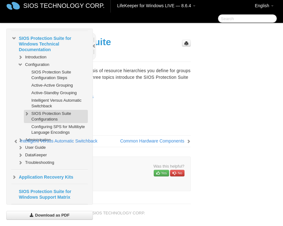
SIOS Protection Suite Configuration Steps (51, 75)
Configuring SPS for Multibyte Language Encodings (58, 129)
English (264, 5)
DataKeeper (32, 155)
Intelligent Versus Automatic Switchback (56, 103)
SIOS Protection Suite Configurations (47, 115)
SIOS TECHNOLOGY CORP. (63, 5)
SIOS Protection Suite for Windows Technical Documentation (41, 43)
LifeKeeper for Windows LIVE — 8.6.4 (156, 5)
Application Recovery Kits (42, 177)
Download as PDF (49, 215)
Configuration (33, 64)
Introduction (32, 57)
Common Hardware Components (152, 140)
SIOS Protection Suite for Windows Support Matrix (45, 194)
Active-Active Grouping (52, 85)
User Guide (32, 147)
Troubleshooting (36, 162)
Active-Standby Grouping (54, 92)
